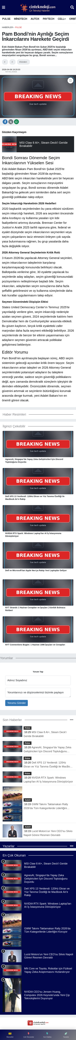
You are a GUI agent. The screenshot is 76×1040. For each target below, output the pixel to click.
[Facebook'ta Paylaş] (5, 121)
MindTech (20, 18)
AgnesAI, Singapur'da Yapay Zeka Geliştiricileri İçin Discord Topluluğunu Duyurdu (34, 460)
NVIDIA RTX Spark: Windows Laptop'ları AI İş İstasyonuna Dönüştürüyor (33, 534)
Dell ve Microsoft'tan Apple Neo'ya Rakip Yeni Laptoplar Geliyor (36, 570)
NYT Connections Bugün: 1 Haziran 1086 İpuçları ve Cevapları (35, 644)
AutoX (35, 18)
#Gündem (23, 62)
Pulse (6, 18)
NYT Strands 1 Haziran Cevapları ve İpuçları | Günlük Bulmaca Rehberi (35, 608)
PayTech (48, 18)
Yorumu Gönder (16, 703)
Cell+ (62, 18)
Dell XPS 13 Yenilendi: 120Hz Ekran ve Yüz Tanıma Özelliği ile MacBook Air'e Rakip (34, 497)
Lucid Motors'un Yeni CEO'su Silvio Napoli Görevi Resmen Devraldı (48, 833)
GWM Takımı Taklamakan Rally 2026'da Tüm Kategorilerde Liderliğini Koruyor (46, 806)
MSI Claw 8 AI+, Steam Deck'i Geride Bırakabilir (45, 734)
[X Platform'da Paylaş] (16, 121)
